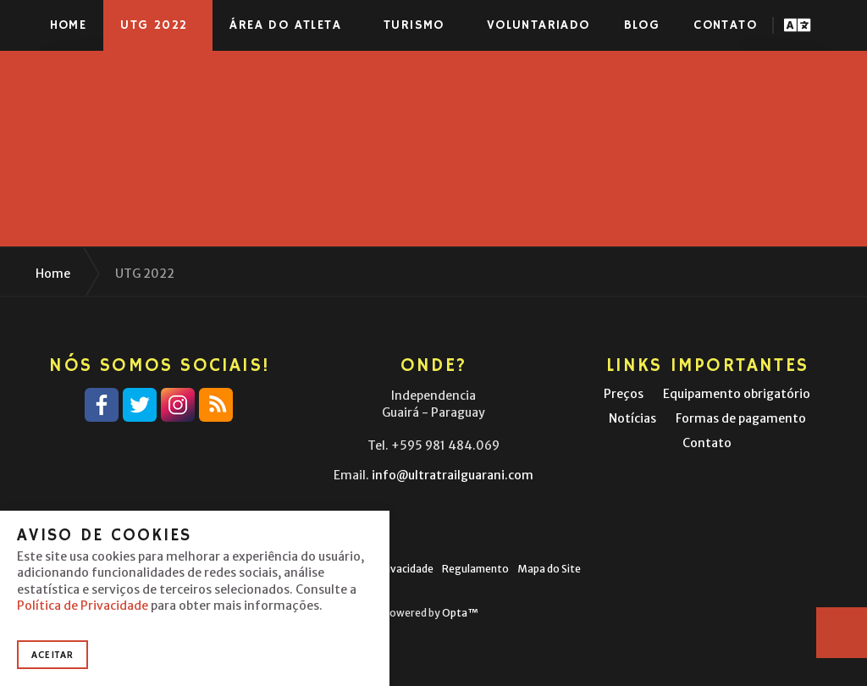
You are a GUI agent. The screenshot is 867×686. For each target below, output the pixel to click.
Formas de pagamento (741, 418)
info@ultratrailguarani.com (452, 475)
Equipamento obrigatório (736, 394)
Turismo (414, 25)
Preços (623, 394)
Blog (642, 25)
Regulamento (475, 568)
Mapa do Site (549, 568)
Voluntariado (538, 25)
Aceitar (52, 655)
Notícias (632, 418)
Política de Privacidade (82, 605)
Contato (725, 25)
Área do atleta (285, 25)
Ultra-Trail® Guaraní (97, 25)
